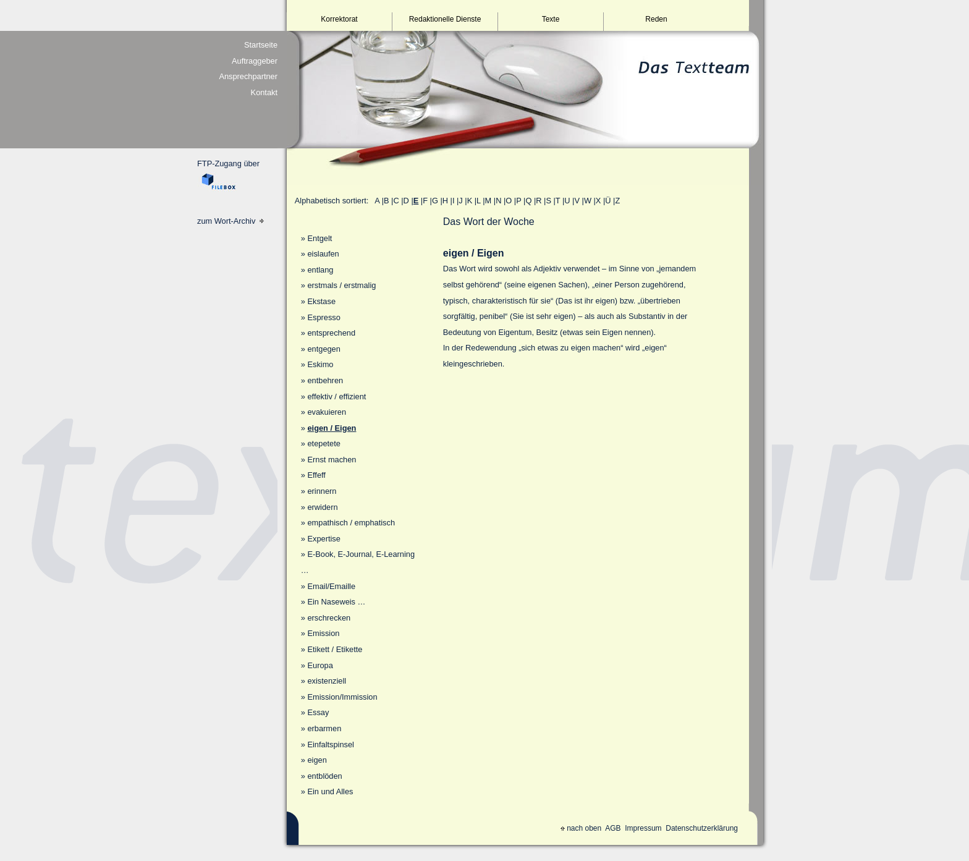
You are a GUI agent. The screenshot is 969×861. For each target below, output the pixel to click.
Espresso (323, 317)
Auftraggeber (254, 61)
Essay (318, 712)
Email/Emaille (331, 586)
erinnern (321, 491)
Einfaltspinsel (330, 744)
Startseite (260, 44)
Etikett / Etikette (334, 649)
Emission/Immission (342, 697)
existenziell (326, 680)
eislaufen (323, 253)
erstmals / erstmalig (341, 285)
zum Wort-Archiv (230, 221)
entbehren (325, 380)
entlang (320, 269)
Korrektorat (339, 19)
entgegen (323, 349)
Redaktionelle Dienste (445, 19)
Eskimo (320, 364)
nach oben (581, 828)
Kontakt (264, 92)
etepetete (323, 443)
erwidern (322, 507)
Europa (319, 665)
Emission (323, 633)
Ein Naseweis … (336, 601)
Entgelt (319, 238)
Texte (551, 19)
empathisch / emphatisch (351, 522)
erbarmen (324, 728)
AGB (612, 828)
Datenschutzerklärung (702, 828)
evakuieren (326, 412)
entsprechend (331, 332)
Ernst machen (331, 459)
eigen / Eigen (331, 428)
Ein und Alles (330, 791)
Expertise (323, 538)
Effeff (316, 475)
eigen (316, 760)
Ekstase (321, 301)
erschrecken (328, 617)
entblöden (324, 776)
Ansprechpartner (248, 76)
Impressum (643, 828)
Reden (656, 19)
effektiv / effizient (336, 396)
